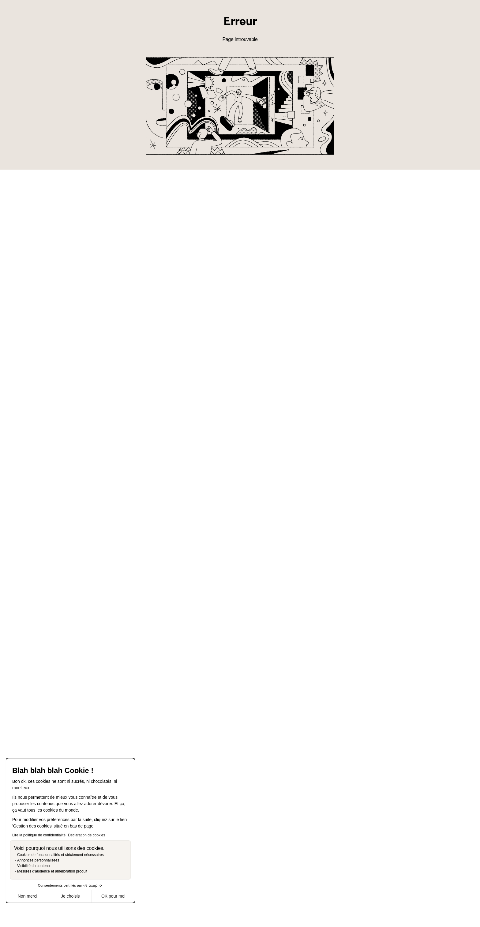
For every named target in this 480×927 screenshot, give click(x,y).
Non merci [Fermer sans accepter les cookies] (27, 896)
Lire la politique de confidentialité (39, 835)
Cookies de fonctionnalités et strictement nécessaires (60, 855)
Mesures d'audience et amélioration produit (52, 871)
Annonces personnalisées (38, 860)
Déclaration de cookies (86, 835)
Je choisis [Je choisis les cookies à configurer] (70, 896)
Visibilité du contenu (33, 866)
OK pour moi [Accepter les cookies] (113, 896)
